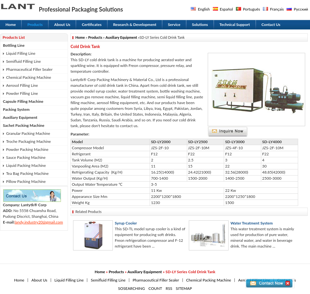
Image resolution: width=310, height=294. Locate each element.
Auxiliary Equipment (20, 117)
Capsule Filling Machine (23, 101)
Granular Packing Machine (28, 133)
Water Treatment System (251, 223)
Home (10, 24)
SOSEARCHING (131, 288)
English (204, 9)
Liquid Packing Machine (26, 165)
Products (35, 24)
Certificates (92, 24)
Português (251, 9)
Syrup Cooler (126, 223)
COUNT (155, 288)
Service (174, 24)
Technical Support (235, 24)
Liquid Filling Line (20, 53)
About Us (62, 24)
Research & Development (134, 24)
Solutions (200, 24)
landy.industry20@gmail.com (39, 222)
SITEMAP (184, 288)
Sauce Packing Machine (26, 157)
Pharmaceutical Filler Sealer (29, 69)
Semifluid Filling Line (23, 61)
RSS (169, 288)
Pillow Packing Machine (26, 181)
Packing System (16, 109)
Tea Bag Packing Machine (27, 173)
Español (226, 9)
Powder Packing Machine (27, 149)
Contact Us (271, 24)
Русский (301, 9)
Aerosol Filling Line (22, 85)
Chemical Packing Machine (28, 77)
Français (277, 9)
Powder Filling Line (22, 93)
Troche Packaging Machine (28, 141)
